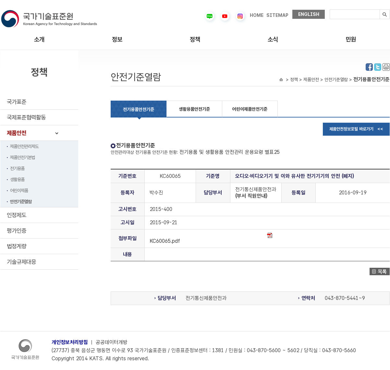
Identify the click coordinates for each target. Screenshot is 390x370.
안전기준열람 (20, 201)
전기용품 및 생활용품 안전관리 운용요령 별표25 (229, 152)
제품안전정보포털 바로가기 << (356, 129)
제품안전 (16, 133)
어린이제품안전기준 (249, 109)
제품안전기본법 (22, 157)
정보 (117, 39)
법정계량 (16, 246)
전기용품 (17, 168)
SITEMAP (277, 15)
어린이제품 (19, 190)
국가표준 (16, 101)
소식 (273, 39)
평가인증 (16, 230)
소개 (39, 39)
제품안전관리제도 (24, 146)
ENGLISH (308, 14)
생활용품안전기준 (194, 109)
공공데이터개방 (112, 342)
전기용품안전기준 (138, 109)
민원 (351, 39)
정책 (195, 39)
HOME (256, 15)
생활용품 (17, 179)
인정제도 (16, 215)
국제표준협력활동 (26, 117)
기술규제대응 (21, 261)
